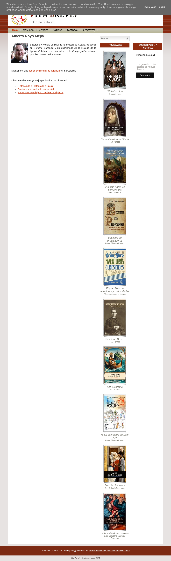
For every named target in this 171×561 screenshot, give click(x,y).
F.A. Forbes (115, 342)
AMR (98, 558)
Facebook (72, 30)
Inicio (15, 30)
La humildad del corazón (115, 533)
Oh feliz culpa (115, 91)
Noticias (57, 30)
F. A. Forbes (115, 142)
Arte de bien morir (114, 485)
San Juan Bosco (114, 339)
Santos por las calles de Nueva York (36, 89)
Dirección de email (145, 55)
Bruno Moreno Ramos (114, 243)
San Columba (115, 387)
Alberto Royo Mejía (27, 36)
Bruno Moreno (115, 94)
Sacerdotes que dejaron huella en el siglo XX (40, 92)
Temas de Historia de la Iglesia (44, 70)
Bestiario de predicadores (114, 239)
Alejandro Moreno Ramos (115, 294)
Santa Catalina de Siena (115, 139)
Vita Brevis (75, 558)
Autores (43, 30)
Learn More (150, 7)
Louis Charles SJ (114, 192)
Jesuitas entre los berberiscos (115, 188)
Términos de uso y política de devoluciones (109, 550)
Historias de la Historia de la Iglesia (36, 86)
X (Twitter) (89, 30)
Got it (162, 7)
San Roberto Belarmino (115, 488)
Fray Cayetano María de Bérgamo (114, 537)
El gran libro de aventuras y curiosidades (114, 290)
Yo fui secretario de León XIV (114, 436)
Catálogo (28, 30)
